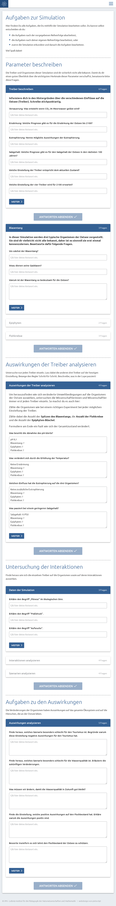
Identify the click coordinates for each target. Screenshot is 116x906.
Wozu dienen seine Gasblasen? (25, 265)
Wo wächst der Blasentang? (23, 251)
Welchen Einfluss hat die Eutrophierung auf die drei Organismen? (44, 483)
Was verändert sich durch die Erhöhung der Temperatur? (39, 458)
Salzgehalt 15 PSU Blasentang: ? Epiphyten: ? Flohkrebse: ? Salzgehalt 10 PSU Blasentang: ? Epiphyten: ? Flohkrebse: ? (58, 520)
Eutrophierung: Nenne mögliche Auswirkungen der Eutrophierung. (44, 137)
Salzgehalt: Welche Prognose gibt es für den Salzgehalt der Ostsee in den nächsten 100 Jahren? (55, 153)
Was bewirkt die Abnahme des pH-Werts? (31, 433)
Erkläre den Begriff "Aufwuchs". (26, 628)
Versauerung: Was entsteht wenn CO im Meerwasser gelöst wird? (44, 108)
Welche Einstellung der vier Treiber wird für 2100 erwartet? (41, 184)
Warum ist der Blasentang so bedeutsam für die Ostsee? (39, 280)
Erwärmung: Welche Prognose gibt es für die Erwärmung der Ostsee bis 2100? (50, 123)
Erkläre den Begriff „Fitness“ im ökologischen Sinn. (36, 599)
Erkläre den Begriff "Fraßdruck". (26, 613)
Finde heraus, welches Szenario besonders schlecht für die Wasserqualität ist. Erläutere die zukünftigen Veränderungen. (57, 762)
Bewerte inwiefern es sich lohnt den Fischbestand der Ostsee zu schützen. (48, 843)
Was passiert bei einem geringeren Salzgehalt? (34, 508)
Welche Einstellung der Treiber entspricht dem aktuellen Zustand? (44, 170)
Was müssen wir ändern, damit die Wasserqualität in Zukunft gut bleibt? (47, 789)
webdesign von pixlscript (90, 901)
